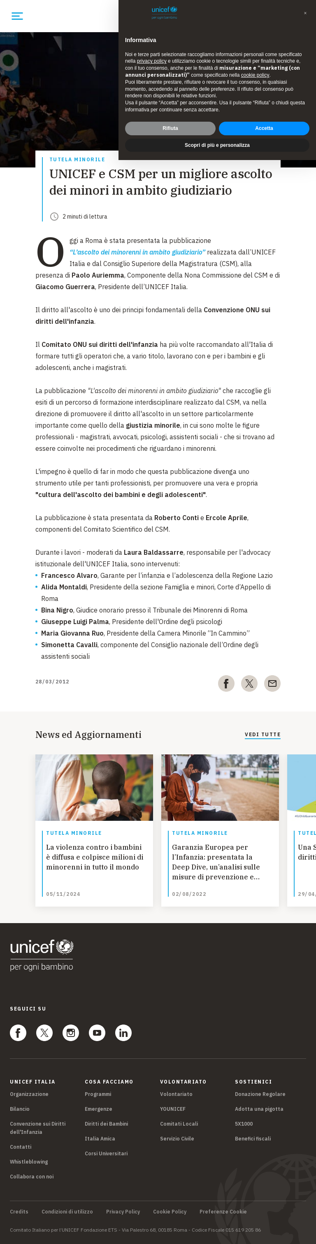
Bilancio (20, 1109)
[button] (305, 13)
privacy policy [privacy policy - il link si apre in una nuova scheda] (152, 61)
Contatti (20, 1147)
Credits (19, 1211)
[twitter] (249, 685)
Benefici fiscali (253, 1139)
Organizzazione (29, 1094)
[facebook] (226, 685)
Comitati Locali (179, 1124)
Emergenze (98, 1109)
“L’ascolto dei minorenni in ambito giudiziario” (137, 252)
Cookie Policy (169, 1211)
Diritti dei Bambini (106, 1124)
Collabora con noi (31, 1176)
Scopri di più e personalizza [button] (217, 145)
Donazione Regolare (260, 1094)
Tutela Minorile (77, 160)
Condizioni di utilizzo (67, 1211)
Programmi (98, 1094)
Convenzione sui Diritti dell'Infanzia (37, 1128)
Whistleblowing (29, 1162)
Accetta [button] (264, 128)
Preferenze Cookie (223, 1211)
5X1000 (244, 1124)
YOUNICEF (173, 1109)
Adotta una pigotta (259, 1109)
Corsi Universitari (106, 1153)
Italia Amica (100, 1139)
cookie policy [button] (255, 75)
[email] (272, 685)
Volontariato (176, 1094)
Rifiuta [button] (170, 128)
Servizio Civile (177, 1139)
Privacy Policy (123, 1211)
